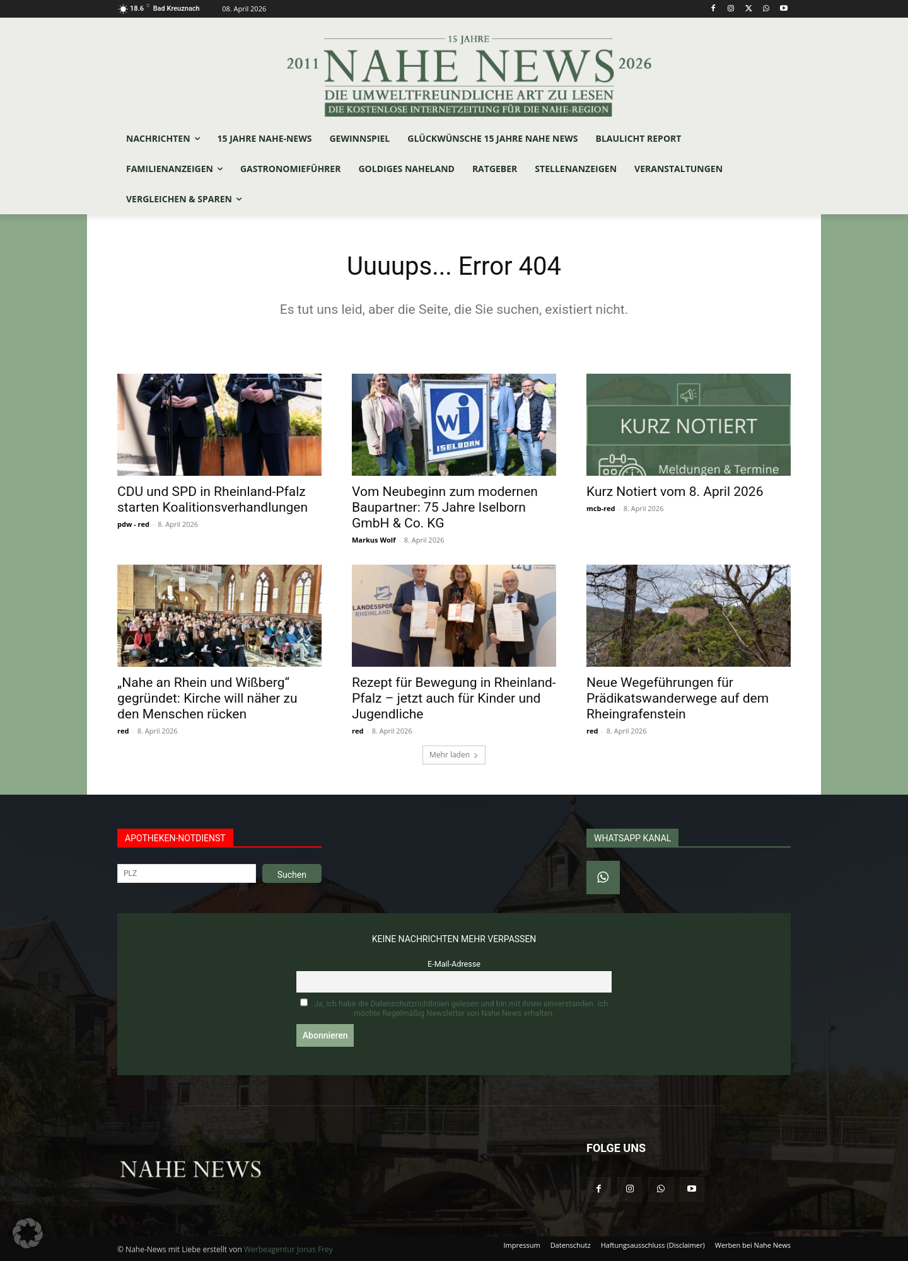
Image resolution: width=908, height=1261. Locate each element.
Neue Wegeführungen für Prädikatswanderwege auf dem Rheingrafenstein (677, 698)
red (123, 730)
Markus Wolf (373, 539)
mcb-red (600, 508)
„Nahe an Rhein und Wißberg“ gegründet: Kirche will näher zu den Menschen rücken (207, 698)
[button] (27, 1233)
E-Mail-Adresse (454, 964)
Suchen (291, 875)
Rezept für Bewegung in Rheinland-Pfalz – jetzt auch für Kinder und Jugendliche (454, 698)
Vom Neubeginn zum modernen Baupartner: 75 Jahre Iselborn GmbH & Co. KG (445, 507)
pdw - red (133, 524)
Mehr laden (454, 754)
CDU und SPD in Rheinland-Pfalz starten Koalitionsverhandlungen (212, 499)
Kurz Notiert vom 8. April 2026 (674, 491)
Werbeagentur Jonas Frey (288, 1249)
